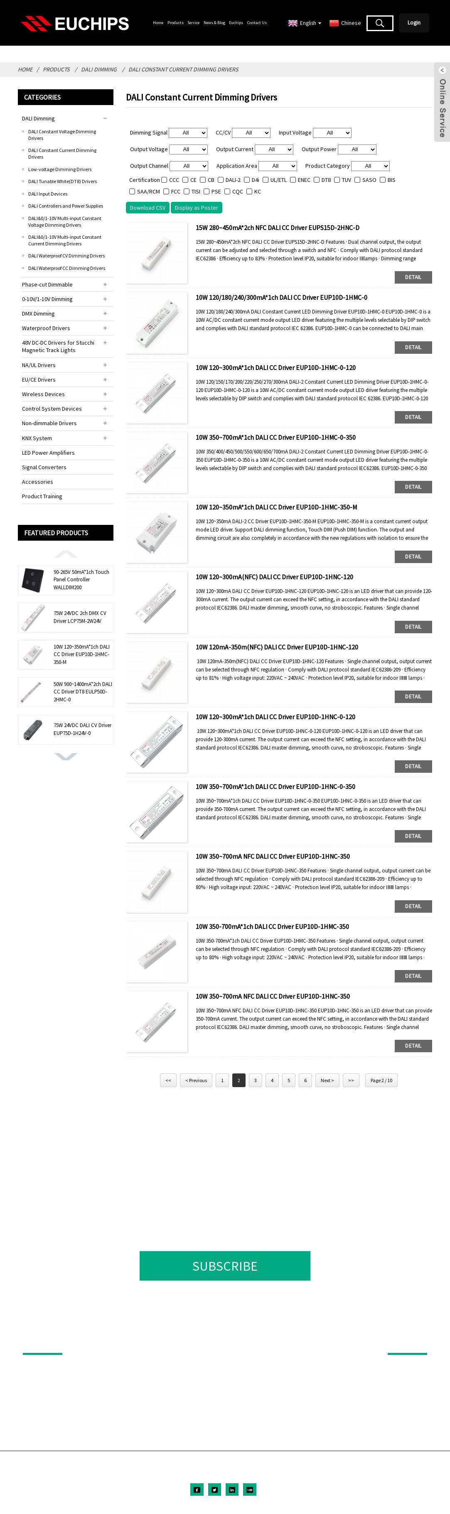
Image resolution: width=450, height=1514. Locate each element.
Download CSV (147, 207)
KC (257, 191)
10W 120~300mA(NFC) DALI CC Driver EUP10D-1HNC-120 (274, 577)
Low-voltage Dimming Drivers (59, 169)
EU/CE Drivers (39, 379)
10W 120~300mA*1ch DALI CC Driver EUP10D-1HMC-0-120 (276, 367)
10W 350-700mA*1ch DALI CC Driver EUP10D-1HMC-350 (272, 926)
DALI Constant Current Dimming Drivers (183, 69)
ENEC (304, 180)
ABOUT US (402, 1341)
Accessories (37, 481)
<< (168, 1080)
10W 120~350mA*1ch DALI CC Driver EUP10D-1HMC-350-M (82, 654)
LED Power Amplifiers (48, 452)
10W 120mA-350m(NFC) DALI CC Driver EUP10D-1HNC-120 (277, 647)
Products (175, 22)
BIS (392, 180)
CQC (237, 191)
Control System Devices (52, 408)
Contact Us (257, 22)
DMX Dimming (38, 313)
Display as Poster (196, 207)
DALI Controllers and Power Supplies (65, 206)
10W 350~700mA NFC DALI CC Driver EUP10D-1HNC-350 (273, 856)
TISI (196, 191)
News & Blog (214, 22)
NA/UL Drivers (39, 365)
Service (193, 22)
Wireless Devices (43, 394)
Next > (327, 1080)
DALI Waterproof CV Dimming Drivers (66, 255)
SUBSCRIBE (225, 1266)
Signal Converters (44, 467)
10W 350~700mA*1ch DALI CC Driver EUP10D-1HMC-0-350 (276, 437)
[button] (65, 553)
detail (413, 277)
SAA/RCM (148, 191)
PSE (216, 191)
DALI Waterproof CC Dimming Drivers (66, 268)
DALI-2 (233, 180)
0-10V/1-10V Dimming (47, 299)
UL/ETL (278, 180)
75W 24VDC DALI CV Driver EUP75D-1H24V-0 (82, 729)
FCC (175, 191)
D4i (255, 180)
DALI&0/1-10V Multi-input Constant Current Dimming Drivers (64, 240)
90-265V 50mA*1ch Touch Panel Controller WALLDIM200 (81, 579)
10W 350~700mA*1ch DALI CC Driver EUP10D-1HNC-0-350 (275, 786)
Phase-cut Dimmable (47, 284)
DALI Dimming (99, 69)
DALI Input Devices (47, 194)
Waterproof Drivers (46, 328)
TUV (346, 180)
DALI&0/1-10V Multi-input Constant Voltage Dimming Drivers (64, 221)
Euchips (236, 22)
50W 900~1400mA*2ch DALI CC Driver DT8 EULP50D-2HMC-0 (83, 692)
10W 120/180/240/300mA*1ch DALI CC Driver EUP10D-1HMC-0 (281, 297)
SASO (369, 180)
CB (211, 180)
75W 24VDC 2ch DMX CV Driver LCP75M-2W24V (80, 617)
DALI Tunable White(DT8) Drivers (62, 181)
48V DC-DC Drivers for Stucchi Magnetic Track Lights (58, 346)
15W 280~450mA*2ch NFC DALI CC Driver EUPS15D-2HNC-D (277, 227)
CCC (174, 180)
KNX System (37, 438)
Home (158, 22)
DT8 (326, 180)
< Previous (196, 1080)
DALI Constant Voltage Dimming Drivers (62, 134)
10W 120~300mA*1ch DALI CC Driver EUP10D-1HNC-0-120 (275, 717)
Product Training (42, 496)
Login (414, 22)
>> (351, 1080)
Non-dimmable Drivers (49, 423)
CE (193, 180)
